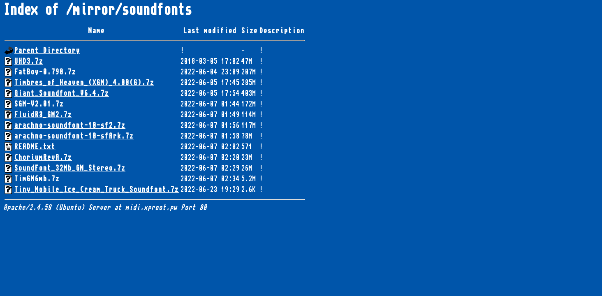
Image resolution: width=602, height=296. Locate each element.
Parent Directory (47, 50)
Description (282, 31)
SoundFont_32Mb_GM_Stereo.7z (69, 168)
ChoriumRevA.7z (43, 157)
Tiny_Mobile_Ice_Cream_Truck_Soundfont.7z (96, 189)
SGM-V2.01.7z (39, 104)
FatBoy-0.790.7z (45, 72)
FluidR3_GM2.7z (43, 114)
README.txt (35, 146)
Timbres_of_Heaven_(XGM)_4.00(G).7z (84, 82)
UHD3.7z (28, 61)
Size (249, 31)
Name (96, 31)
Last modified (210, 31)
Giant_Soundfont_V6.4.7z (61, 93)
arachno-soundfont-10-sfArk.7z (74, 136)
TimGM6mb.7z (37, 179)
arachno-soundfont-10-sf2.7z (69, 125)
